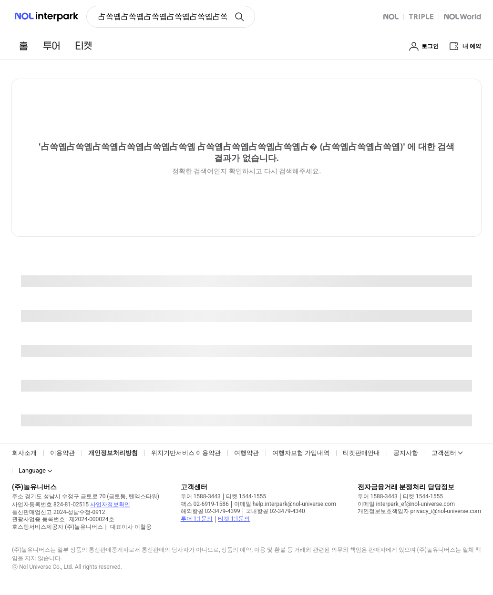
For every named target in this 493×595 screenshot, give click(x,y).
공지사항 (405, 452)
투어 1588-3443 (201, 496)
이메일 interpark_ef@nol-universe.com (406, 504)
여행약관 (246, 452)
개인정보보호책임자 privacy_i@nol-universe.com (419, 511)
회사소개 (24, 452)
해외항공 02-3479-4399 (210, 511)
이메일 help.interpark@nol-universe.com (285, 504)
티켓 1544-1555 (246, 496)
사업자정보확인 (110, 504)
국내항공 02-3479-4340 (275, 511)
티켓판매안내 (361, 452)
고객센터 (443, 452)
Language (32, 470)
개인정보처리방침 (113, 452)
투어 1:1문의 (197, 518)
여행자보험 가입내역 (300, 452)
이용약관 (62, 452)
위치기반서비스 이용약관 (186, 452)
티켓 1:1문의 (234, 518)
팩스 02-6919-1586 (205, 504)
